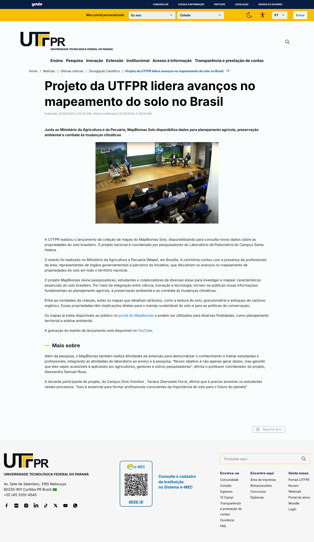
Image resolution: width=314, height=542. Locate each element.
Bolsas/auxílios (261, 485)
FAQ (223, 526)
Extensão (114, 60)
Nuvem (293, 485)
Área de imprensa (263, 480)
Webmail (294, 491)
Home (55, 71)
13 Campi (226, 497)
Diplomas (257, 497)
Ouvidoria (227, 520)
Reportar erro (247, 429)
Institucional (138, 60)
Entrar (300, 15)
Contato (225, 485)
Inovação (94, 60)
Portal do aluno (299, 497)
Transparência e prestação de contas (229, 60)
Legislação (242, 4)
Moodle (293, 503)
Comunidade (229, 480)
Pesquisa (74, 60)
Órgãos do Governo (270, 4)
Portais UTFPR (298, 480)
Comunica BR (160, 4)
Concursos (258, 491)
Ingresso (226, 491)
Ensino (56, 60)
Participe (219, 4)
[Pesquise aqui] (261, 459)
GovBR (37, 4)
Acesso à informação (191, 4)
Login (292, 509)
